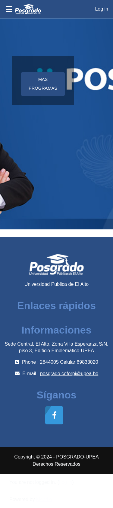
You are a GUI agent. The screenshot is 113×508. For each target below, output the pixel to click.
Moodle (44, 499)
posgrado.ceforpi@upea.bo (69, 373)
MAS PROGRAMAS (43, 84)
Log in (101, 8)
